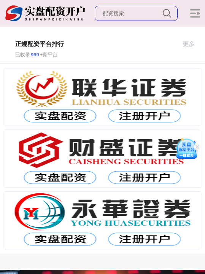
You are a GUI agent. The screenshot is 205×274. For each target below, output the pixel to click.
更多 (192, 44)
